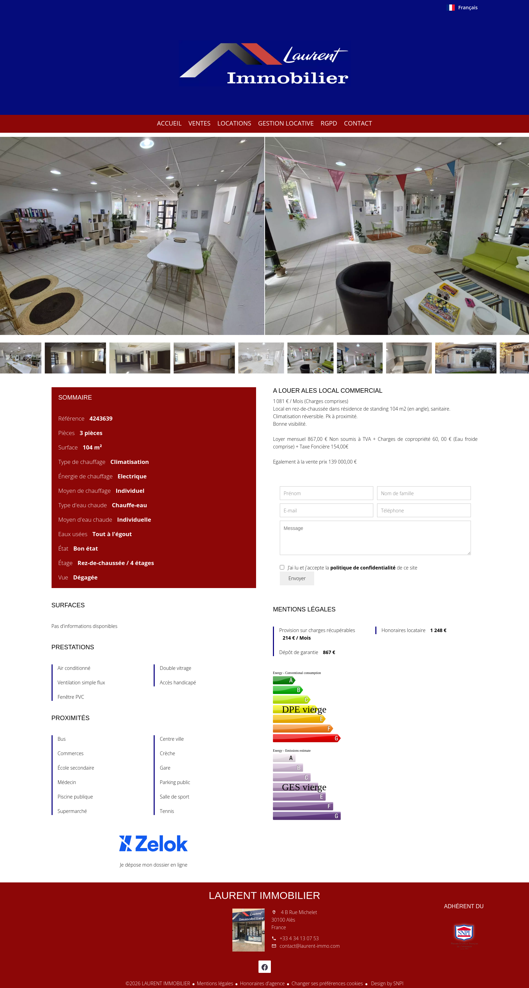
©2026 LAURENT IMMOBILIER (157, 983)
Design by (387, 983)
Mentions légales (215, 983)
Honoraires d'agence (262, 983)
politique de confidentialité (363, 567)
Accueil (265, 63)
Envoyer (297, 578)
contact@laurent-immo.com (310, 946)
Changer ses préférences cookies (327, 983)
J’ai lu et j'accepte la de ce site (352, 567)
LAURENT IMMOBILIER (264, 895)
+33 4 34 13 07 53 (299, 938)
